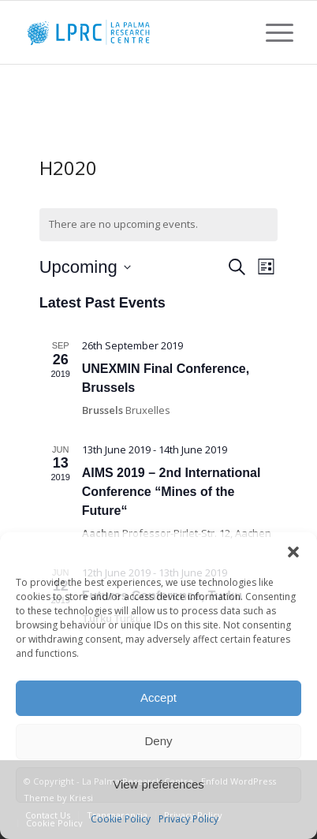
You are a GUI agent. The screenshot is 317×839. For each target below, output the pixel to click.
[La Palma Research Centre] (131, 32)
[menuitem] (271, 32)
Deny (158, 741)
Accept (158, 697)
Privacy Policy (188, 819)
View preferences (158, 784)
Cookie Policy (121, 819)
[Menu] (271, 32)
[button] (293, 552)
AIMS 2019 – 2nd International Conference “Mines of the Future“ (171, 491)
